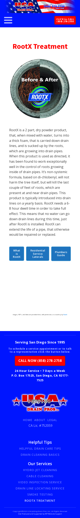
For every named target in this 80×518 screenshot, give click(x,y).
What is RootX (16, 254)
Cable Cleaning (40, 476)
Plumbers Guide (61, 253)
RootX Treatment (40, 500)
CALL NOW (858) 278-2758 (40, 360)
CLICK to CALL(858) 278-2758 (65, 20)
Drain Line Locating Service (40, 488)
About (39, 420)
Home (27, 420)
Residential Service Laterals (37, 254)
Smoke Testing (40, 494)
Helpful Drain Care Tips (40, 448)
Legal (52, 420)
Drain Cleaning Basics (40, 455)
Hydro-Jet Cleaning (40, 470)
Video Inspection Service (40, 482)
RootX (65, 314)
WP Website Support (53, 514)
